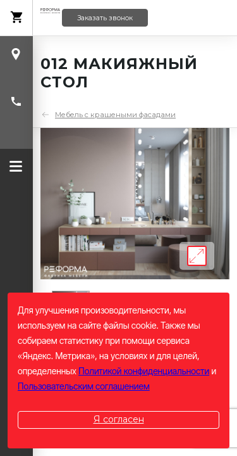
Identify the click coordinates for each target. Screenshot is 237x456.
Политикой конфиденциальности (143, 370)
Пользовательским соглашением (84, 386)
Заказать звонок (105, 18)
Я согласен (119, 419)
